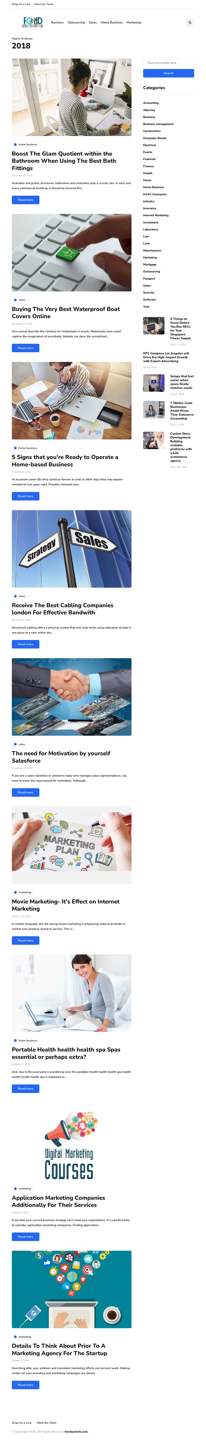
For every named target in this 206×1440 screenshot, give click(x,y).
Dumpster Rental (154, 138)
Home (147, 180)
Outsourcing (76, 22)
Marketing (134, 22)
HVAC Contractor (155, 194)
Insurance (149, 208)
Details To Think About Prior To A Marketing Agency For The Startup (59, 1349)
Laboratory (150, 229)
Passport (149, 279)
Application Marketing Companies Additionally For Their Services (58, 1201)
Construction (152, 131)
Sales (93, 22)
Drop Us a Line (21, 4)
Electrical (149, 145)
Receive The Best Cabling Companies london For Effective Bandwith (62, 609)
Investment (150, 222)
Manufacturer (152, 250)
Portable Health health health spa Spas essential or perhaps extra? (66, 1053)
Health (147, 173)
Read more (25, 200)
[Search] (168, 63)
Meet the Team (43, 4)
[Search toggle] (190, 22)
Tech (146, 307)
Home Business (112, 22)
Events (147, 152)
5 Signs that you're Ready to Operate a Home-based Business (65, 461)
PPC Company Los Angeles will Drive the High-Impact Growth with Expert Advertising (166, 357)
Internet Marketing (156, 215)
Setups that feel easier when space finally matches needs (182, 382)
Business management (158, 124)
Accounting (151, 103)
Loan (146, 243)
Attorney (149, 110)
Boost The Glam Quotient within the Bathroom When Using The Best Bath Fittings (64, 161)
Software (149, 299)
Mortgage (149, 264)
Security (148, 293)
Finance (148, 166)
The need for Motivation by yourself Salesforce (61, 757)
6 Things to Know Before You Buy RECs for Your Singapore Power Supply (180, 328)
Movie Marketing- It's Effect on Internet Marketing (65, 905)
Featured (149, 159)
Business (57, 22)
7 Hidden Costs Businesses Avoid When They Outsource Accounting (182, 411)
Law (146, 236)
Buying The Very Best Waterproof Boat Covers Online (66, 312)
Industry (148, 201)
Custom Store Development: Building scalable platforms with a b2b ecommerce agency (181, 447)
